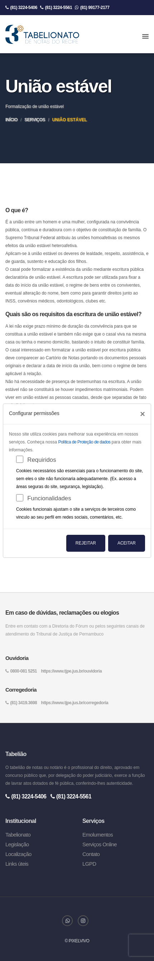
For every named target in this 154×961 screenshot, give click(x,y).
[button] (145, 37)
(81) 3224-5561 (56, 7)
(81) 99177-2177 (92, 7)
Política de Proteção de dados (84, 442)
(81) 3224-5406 (21, 7)
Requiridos (41, 459)
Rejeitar (86, 543)
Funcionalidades (49, 498)
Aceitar (126, 543)
